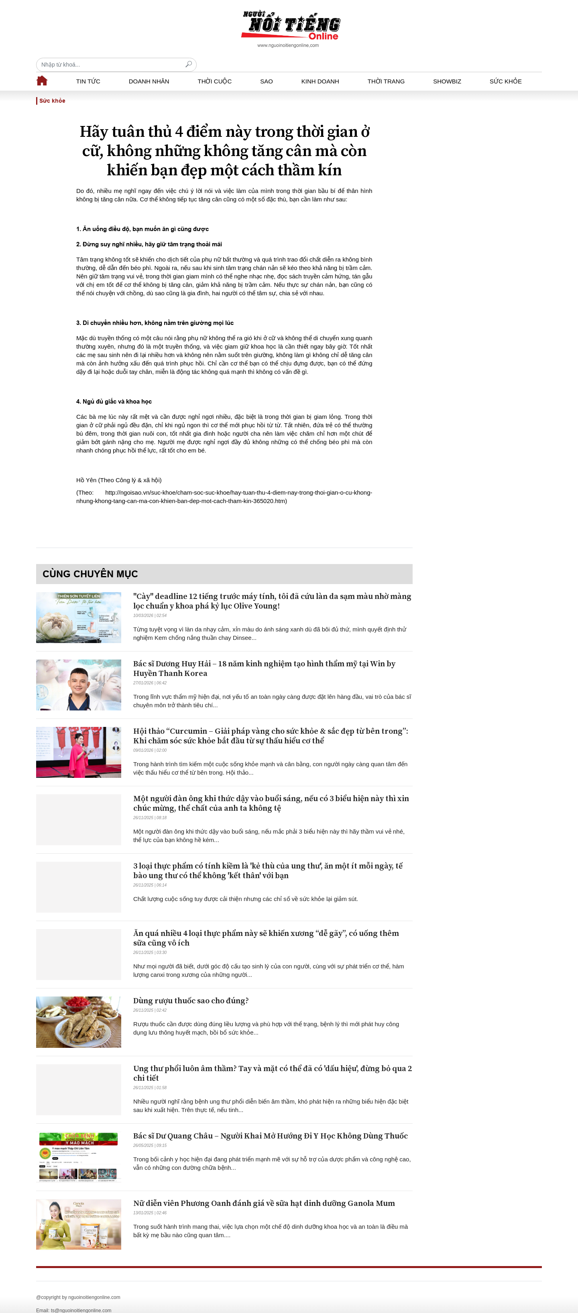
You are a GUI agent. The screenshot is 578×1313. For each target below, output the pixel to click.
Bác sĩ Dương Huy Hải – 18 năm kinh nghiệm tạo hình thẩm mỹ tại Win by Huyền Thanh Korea (264, 655)
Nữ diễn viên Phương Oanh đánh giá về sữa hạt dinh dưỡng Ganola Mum (264, 1190)
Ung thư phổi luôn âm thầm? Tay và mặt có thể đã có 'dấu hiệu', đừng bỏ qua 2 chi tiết (272, 1059)
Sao (266, 67)
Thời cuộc (214, 67)
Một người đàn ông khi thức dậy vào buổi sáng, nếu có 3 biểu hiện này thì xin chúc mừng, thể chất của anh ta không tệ (271, 790)
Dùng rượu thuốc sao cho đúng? (191, 987)
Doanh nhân (149, 67)
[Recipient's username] (461, 29)
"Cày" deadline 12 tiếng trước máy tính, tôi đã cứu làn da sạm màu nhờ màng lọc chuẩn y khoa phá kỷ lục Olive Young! (272, 587)
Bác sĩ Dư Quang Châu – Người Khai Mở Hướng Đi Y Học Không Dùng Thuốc (270, 1122)
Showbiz (447, 67)
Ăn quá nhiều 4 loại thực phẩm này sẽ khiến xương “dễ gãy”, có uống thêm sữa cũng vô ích (266, 924)
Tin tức (88, 67)
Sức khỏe (506, 67)
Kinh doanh (320, 67)
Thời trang (386, 67)
